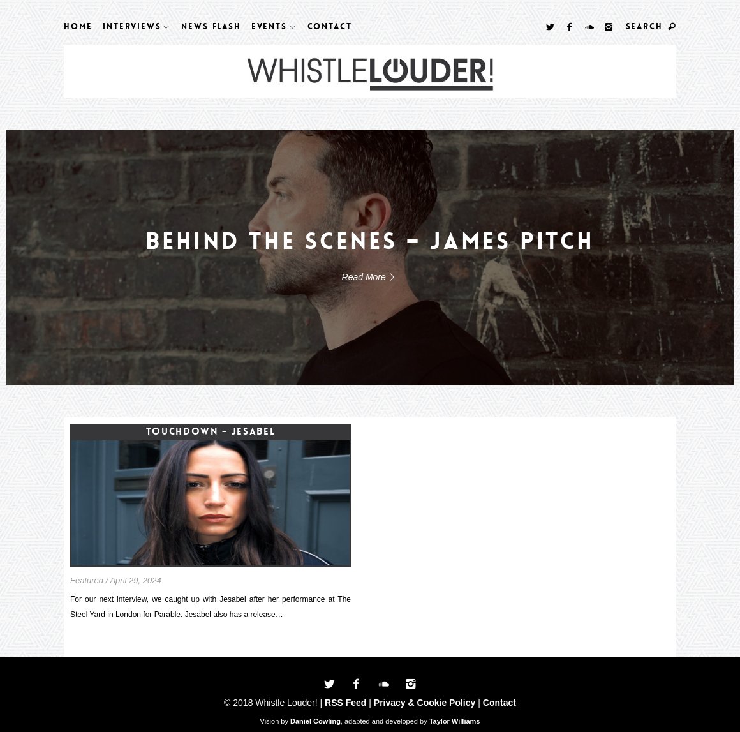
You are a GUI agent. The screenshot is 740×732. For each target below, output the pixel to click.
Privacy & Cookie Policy (425, 703)
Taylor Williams (454, 721)
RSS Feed (345, 703)
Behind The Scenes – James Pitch (370, 242)
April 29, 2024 (135, 580)
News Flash (211, 26)
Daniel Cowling (315, 721)
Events (269, 26)
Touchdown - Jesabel (210, 431)
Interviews (132, 26)
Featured (86, 580)
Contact (329, 26)
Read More (370, 277)
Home (78, 26)
